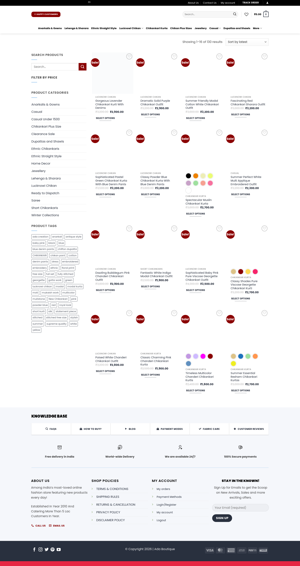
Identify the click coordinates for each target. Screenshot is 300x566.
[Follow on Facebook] (34, 550)
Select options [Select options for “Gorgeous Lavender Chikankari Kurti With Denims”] (105, 118)
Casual (215, 28)
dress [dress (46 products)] (55, 261)
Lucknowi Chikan (131, 28)
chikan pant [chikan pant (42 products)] (58, 255)
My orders (163, 489)
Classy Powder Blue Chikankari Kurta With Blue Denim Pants (155, 180)
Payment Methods (169, 497)
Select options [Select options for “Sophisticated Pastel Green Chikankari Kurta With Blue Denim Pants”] (105, 194)
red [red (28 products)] (53, 305)
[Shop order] (247, 42)
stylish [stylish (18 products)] (74, 317)
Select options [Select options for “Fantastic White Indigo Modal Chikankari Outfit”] (150, 286)
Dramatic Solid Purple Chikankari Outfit (155, 102)
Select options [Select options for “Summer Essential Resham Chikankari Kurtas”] (240, 390)
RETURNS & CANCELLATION (115, 504)
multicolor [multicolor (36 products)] (68, 292)
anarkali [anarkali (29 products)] (57, 236)
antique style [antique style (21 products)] (73, 236)
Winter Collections (45, 215)
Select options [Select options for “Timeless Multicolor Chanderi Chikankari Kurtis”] (195, 390)
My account (228, 2)
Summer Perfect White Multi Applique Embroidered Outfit (246, 180)
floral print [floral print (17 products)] (68, 267)
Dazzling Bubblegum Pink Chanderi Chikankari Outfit (112, 276)
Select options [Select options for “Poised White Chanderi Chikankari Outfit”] (105, 371)
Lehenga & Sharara (76, 28)
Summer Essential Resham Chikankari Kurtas (244, 376)
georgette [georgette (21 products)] (39, 280)
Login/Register (166, 505)
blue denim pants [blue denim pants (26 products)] (43, 249)
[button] (267, 2)
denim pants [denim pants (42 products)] (40, 261)
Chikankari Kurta (157, 28)
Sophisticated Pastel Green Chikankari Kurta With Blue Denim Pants (111, 180)
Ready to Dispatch (45, 193)
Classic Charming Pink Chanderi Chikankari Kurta (155, 361)
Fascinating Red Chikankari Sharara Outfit (248, 102)
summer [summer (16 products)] (38, 323)
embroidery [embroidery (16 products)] (40, 267)
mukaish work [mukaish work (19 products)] (50, 292)
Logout (161, 520)
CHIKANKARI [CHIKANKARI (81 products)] (40, 255)
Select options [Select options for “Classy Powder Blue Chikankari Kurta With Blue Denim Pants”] (150, 194)
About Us (193, 2)
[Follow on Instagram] (40, 550)
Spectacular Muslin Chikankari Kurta (199, 201)
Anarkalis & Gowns (50, 28)
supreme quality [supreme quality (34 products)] (56, 323)
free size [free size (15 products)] (37, 274)
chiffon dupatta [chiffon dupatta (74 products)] (67, 249)
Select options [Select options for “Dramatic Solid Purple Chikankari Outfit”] (150, 114)
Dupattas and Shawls (236, 28)
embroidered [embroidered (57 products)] (70, 261)
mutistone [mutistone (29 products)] (39, 299)
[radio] (188, 176)
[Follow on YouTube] (59, 550)
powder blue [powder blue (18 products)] (40, 305)
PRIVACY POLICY (108, 512)
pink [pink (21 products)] (73, 299)
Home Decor (40, 163)
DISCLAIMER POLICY (110, 520)
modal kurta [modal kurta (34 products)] (74, 286)
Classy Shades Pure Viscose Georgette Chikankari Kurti (244, 284)
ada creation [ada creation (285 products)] (40, 236)
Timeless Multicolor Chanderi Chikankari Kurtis (200, 376)
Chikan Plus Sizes (181, 28)
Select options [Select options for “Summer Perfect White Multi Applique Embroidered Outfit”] (240, 194)
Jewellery (201, 28)
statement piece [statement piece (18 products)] (66, 311)
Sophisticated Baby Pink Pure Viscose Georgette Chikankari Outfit (202, 276)
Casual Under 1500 (45, 119)
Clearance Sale (43, 134)
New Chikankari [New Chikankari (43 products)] (58, 299)
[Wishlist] (246, 14)
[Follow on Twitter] (47, 550)
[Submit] (235, 14)
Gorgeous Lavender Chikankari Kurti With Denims (109, 104)
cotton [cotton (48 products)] (73, 255)
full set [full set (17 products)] (50, 274)
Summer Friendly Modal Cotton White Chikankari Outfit (202, 104)
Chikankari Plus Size (46, 126)
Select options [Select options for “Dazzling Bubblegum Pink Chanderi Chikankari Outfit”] (105, 290)
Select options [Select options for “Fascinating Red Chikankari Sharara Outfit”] (240, 114)
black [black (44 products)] (51, 243)
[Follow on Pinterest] (53, 550)
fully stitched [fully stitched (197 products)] (65, 274)
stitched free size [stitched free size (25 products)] (56, 317)
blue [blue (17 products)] (61, 243)
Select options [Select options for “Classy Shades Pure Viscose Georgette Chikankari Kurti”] (240, 298)
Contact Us (210, 2)
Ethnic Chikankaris (45, 149)
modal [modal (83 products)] (60, 286)
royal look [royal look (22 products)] (65, 305)
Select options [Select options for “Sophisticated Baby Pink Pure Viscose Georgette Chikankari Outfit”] (195, 290)
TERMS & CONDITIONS (112, 489)
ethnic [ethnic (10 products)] (54, 267)
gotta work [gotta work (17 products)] (54, 280)
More (257, 28)
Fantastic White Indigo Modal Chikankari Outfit (156, 274)
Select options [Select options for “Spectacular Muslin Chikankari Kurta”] (195, 213)
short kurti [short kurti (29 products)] (39, 311)
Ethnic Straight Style (104, 28)
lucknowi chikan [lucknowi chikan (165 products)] (42, 286)
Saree (35, 200)
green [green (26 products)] (68, 280)
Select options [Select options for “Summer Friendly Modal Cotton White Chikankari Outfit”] (195, 118)
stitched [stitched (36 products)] (37, 317)
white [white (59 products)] (73, 323)
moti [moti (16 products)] (35, 292)
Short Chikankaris (44, 208)
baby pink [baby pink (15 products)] (39, 243)
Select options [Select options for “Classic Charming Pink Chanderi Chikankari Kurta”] (150, 374)
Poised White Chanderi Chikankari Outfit (111, 359)
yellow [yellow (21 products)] (36, 330)
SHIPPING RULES (107, 497)
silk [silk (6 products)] (50, 311)
